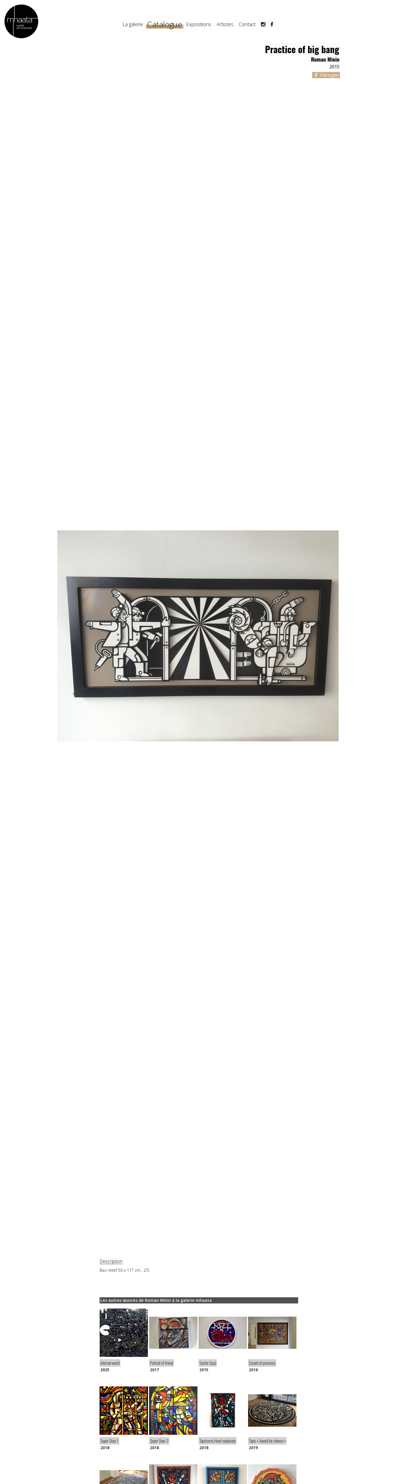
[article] (124, 1340)
